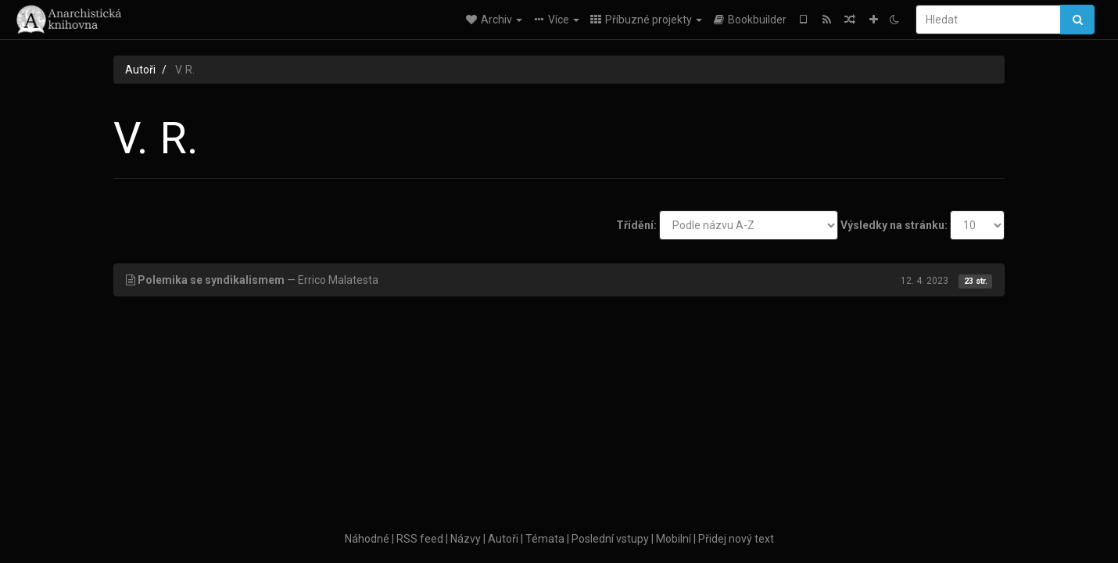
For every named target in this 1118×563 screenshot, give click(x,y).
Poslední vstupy (610, 539)
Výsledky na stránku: (894, 225)
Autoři (140, 69)
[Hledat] (988, 19)
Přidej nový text (736, 539)
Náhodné (367, 539)
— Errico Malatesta (559, 280)
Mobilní (673, 539)
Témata (544, 539)
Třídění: (636, 225)
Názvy (465, 539)
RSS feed (419, 539)
